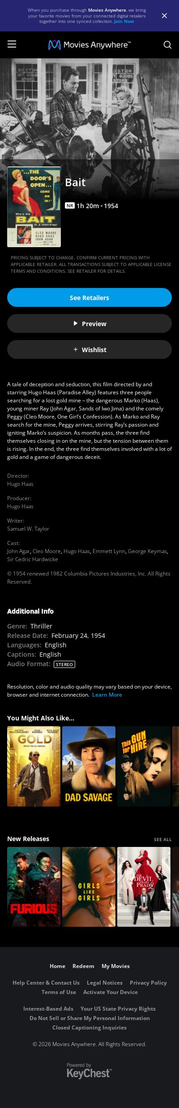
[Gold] (33, 766)
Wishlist (89, 349)
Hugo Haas (20, 484)
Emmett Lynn (109, 551)
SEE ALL (163, 839)
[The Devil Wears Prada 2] (143, 887)
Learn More (107, 694)
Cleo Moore (47, 551)
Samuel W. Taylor (28, 528)
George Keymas (147, 551)
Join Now (124, 21)
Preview (89, 323)
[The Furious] (33, 887)
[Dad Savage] (88, 766)
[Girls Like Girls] (88, 887)
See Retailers (89, 297)
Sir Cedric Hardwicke (32, 559)
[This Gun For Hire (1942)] (143, 766)
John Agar (18, 551)
